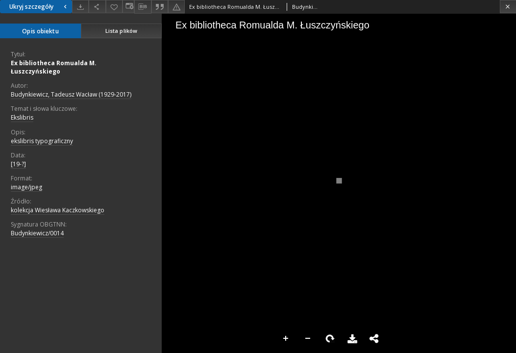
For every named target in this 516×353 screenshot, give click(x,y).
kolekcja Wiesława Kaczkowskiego (57, 210)
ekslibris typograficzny (42, 141)
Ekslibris (22, 117)
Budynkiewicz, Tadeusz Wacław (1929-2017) (71, 94)
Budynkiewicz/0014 (37, 233)
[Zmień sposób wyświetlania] (128, 6)
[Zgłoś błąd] (176, 6)
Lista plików (121, 30)
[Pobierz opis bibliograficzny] (142, 7)
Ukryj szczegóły (39, 6)
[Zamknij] (508, 6)
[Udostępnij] (97, 6)
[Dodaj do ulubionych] (114, 6)
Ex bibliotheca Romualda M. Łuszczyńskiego (54, 67)
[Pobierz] (80, 6)
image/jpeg (26, 187)
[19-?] (18, 164)
